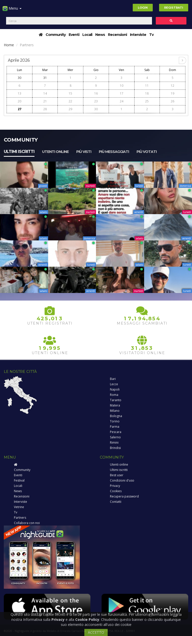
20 (19, 101)
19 (172, 93)
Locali (87, 34)
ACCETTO (96, 632)
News (100, 34)
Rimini (114, 442)
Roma (114, 395)
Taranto (115, 400)
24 (121, 101)
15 (70, 93)
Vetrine (19, 507)
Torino (115, 421)
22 (70, 101)
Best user (116, 475)
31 (45, 78)
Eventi (74, 34)
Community (56, 34)
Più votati (147, 151)
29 (70, 109)
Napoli (115, 389)
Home (9, 44)
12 (172, 85)
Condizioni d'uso (122, 480)
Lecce (114, 384)
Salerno (115, 437)
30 (19, 78)
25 (147, 101)
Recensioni (117, 34)
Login (143, 7)
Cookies (116, 491)
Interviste (138, 34)
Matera (115, 405)
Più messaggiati (114, 151)
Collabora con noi (27, 523)
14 (45, 93)
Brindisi (115, 448)
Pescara (115, 432)
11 (147, 85)
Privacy (115, 486)
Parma (114, 426)
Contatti (115, 501)
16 (96, 93)
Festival (19, 480)
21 (45, 101)
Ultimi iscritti (19, 151)
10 (121, 85)
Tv (151, 34)
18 (147, 93)
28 (45, 109)
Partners (20, 517)
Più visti (83, 151)
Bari (113, 379)
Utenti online (55, 151)
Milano (115, 410)
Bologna (116, 416)
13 (19, 93)
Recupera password (124, 496)
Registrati (173, 7)
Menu (12, 10)
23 (96, 101)
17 (121, 93)
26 (172, 101)
